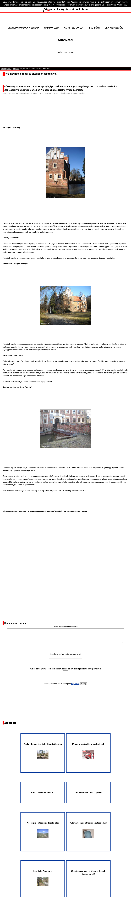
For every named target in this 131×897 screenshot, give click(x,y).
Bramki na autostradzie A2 (43, 792)
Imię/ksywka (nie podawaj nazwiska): (65, 654)
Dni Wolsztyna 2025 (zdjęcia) (88, 792)
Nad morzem (51, 27)
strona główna (6, 69)
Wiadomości (65, 40)
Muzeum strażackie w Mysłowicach (88, 751)
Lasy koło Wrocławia (42, 878)
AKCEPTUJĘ (122, 5)
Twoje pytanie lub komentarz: (65, 627)
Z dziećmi (94, 27)
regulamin (75, 684)
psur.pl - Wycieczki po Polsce (65, 9)
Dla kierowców (114, 27)
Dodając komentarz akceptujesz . (62, 684)
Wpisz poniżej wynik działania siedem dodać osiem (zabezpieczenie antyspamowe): (65, 669)
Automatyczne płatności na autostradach (88, 830)
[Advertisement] (66, 118)
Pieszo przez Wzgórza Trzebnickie (42, 830)
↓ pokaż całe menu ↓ (65, 52)
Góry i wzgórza (73, 27)
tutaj (46, 5)
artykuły (16, 69)
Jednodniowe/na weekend (23, 27)
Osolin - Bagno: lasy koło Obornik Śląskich (43, 751)
